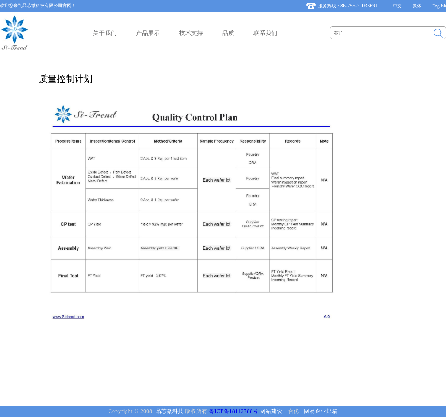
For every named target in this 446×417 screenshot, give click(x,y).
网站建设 (271, 411)
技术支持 (191, 33)
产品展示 (148, 33)
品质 (228, 33)
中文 (397, 6)
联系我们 (265, 33)
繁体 (417, 6)
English (439, 6)
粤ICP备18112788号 (233, 411)
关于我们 (105, 33)
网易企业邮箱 (320, 411)
